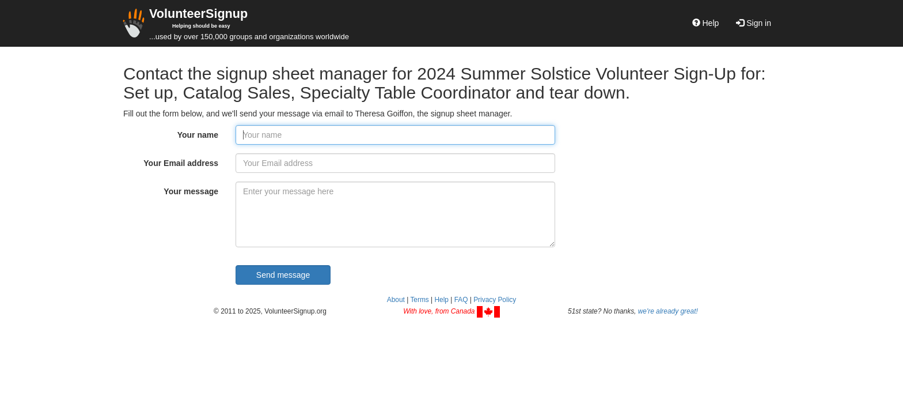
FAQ (461, 300)
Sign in (753, 23)
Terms (419, 300)
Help (705, 23)
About (396, 300)
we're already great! (668, 311)
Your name (197, 134)
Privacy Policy (494, 300)
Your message (191, 191)
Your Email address (180, 163)
